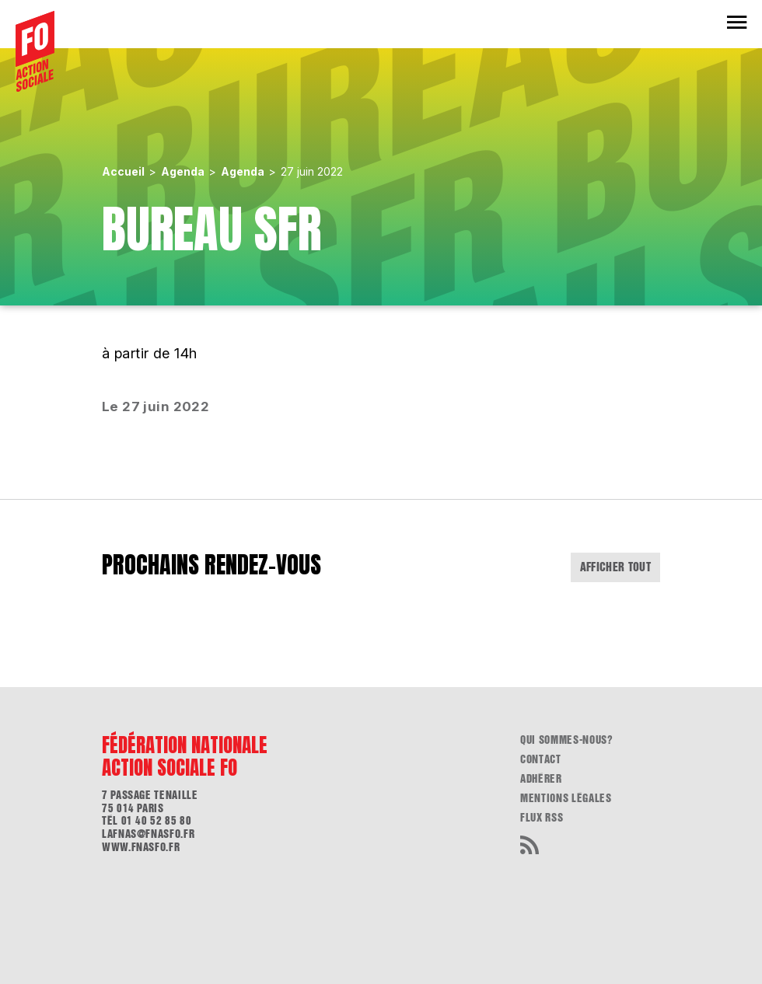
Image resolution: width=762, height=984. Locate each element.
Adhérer (541, 779)
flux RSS (541, 817)
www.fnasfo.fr (141, 847)
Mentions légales (565, 798)
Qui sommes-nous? (566, 740)
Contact (540, 759)
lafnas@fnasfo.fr (148, 834)
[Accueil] (35, 51)
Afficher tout (616, 567)
